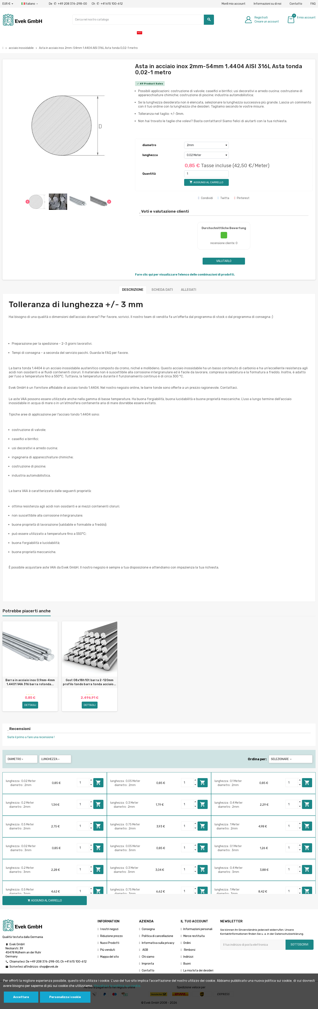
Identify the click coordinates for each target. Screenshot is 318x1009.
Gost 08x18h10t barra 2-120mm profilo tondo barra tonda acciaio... (89, 682)
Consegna (148, 929)
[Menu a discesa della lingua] (30, 4)
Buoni (187, 963)
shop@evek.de (48, 966)
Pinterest (241, 198)
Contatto (296, 3)
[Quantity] (83, 782)
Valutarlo (223, 261)
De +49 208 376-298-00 (68, 3)
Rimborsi (189, 950)
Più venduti (107, 950)
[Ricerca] (143, 20)
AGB (145, 950)
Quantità (149, 174)
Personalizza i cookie (65, 997)
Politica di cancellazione (157, 936)
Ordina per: (257, 759)
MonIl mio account (233, 3)
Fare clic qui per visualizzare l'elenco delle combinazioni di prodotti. (185, 274)
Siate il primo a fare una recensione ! (31, 737)
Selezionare (281, 759)
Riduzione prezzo (111, 936)
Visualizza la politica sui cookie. (117, 986)
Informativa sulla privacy (158, 943)
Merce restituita (194, 936)
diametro (149, 145)
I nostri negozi (109, 929)
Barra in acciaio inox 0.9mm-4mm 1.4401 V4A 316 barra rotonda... (30, 682)
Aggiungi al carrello (98, 782)
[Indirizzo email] (253, 945)
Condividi (205, 198)
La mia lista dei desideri (198, 970)
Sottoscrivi (299, 944)
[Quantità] (206, 173)
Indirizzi (188, 956)
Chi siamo (148, 956)
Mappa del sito (109, 956)
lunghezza (150, 155)
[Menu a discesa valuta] (7, 4)
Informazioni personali (197, 929)
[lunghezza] (206, 155)
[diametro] (206, 145)
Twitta (223, 198)
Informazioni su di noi (267, 3)
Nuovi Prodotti (109, 943)
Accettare (21, 997)
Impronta (148, 963)
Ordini (187, 943)
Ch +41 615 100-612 (107, 3)
